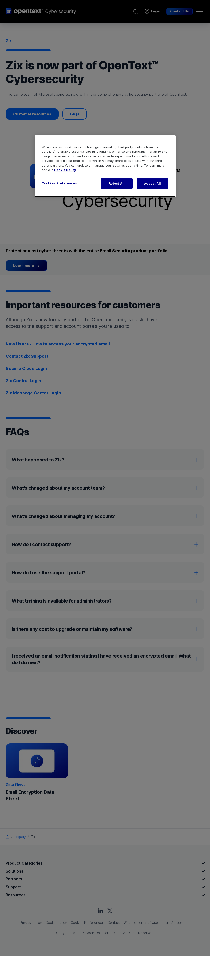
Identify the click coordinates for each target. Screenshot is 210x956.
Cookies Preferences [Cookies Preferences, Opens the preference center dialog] (59, 183)
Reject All (117, 183)
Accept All (152, 183)
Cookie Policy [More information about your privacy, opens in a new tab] (65, 170)
